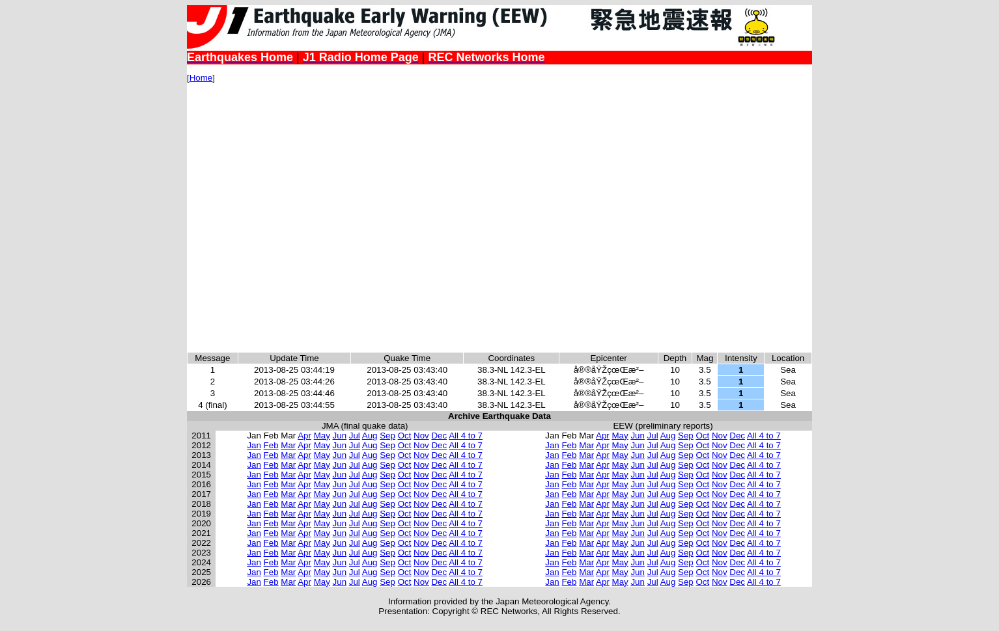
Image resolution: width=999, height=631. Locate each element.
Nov (421, 435)
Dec (439, 435)
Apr (304, 435)
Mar (288, 445)
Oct (405, 435)
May (322, 435)
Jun (340, 435)
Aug (370, 435)
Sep (387, 435)
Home (201, 78)
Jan (254, 445)
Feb (271, 445)
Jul (354, 435)
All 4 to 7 (466, 435)
